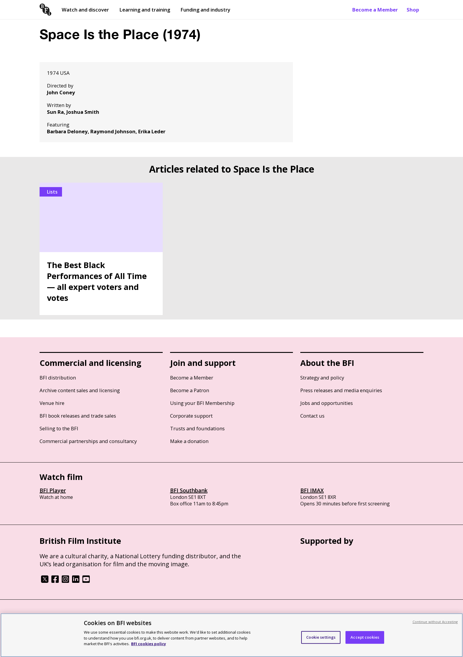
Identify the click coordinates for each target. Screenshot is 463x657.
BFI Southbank (189, 490)
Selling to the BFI (59, 428)
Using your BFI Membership (202, 403)
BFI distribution (58, 377)
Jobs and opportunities (326, 403)
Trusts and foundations (197, 428)
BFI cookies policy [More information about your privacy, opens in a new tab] (148, 643)
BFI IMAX (312, 490)
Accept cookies (364, 637)
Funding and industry (205, 9)
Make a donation (189, 441)
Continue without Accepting (435, 621)
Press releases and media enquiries (341, 390)
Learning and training (144, 9)
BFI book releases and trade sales (78, 415)
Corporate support (191, 415)
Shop (413, 9)
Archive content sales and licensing (80, 390)
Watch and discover (85, 9)
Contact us (312, 415)
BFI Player (53, 490)
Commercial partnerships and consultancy (88, 441)
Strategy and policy (322, 377)
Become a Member (375, 9)
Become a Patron (189, 390)
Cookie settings (320, 637)
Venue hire (52, 403)
